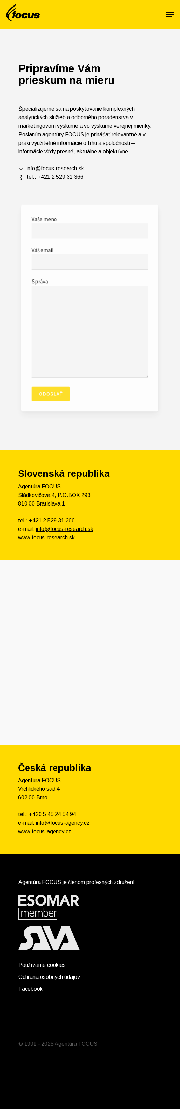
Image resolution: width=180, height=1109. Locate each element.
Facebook (30, 989)
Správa (90, 326)
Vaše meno (90, 233)
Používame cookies (42, 965)
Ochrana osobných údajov (49, 977)
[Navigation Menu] (170, 14)
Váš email (90, 262)
